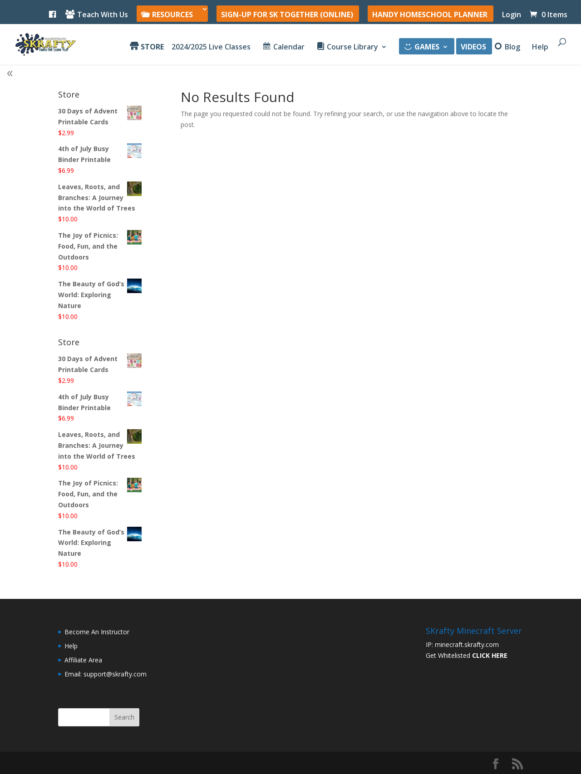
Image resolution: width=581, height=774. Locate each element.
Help (540, 48)
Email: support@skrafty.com (105, 674)
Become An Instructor (96, 631)
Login (511, 15)
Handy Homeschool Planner (429, 15)
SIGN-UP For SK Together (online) (287, 15)
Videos (473, 48)
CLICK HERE (489, 655)
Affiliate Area (83, 660)
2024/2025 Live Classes (211, 48)
